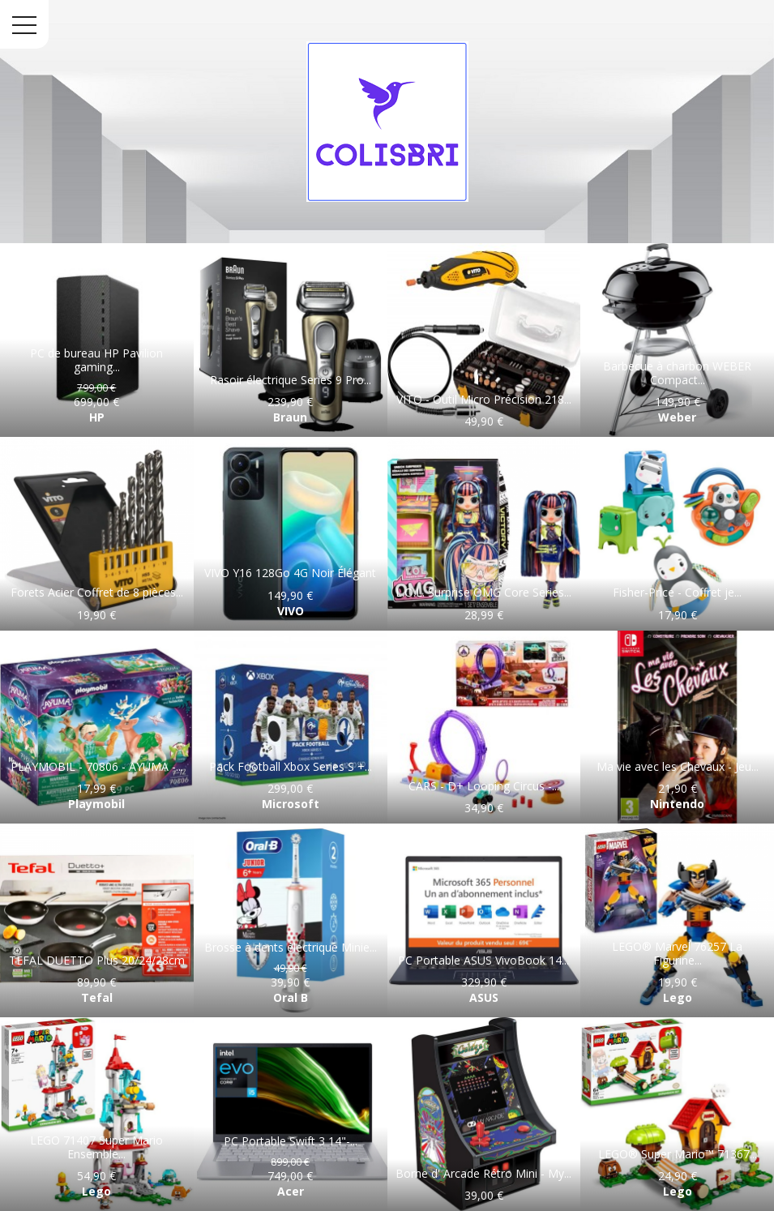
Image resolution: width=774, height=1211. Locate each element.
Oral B (290, 997)
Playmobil (96, 803)
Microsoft (290, 803)
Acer (290, 1191)
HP (97, 417)
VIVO (290, 610)
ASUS (483, 997)
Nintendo (677, 803)
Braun (290, 417)
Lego (677, 997)
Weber (677, 417)
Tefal (97, 997)
